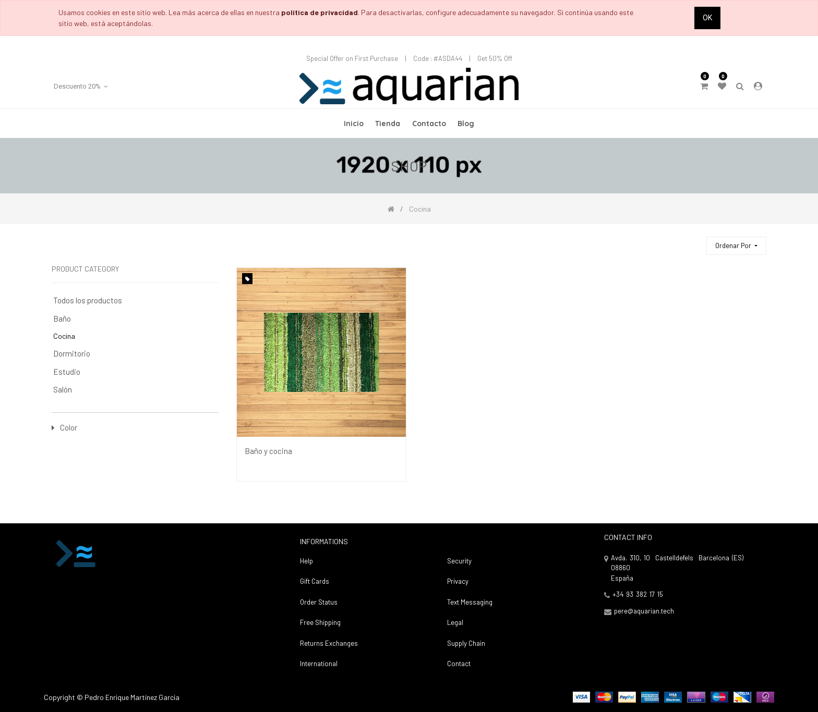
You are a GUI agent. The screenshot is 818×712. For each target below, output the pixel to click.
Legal (455, 622)
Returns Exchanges (329, 643)
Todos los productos (87, 300)
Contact (459, 663)
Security (459, 561)
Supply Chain (466, 643)
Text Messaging (469, 602)
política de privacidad (319, 12)
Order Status (319, 602)
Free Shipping (320, 622)
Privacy (457, 581)
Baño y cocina (268, 451)
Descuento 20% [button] (78, 86)
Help (306, 561)
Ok (707, 18)
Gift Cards (314, 581)
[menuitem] (353, 123)
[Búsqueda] (693, 241)
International (319, 663)
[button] (736, 246)
